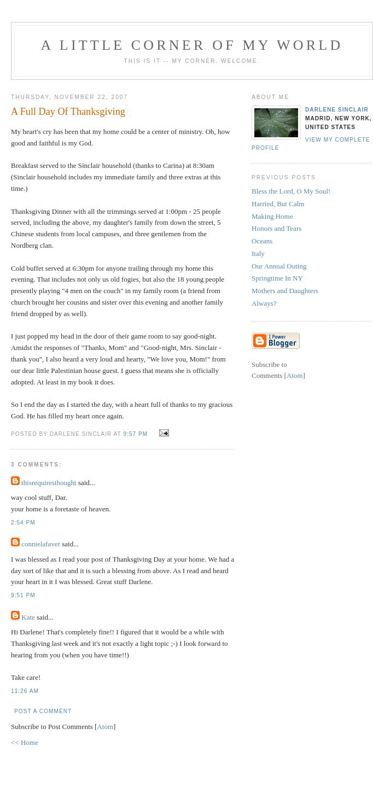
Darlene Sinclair (337, 110)
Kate (28, 617)
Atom (105, 726)
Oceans (262, 241)
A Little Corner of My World (192, 45)
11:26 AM (25, 691)
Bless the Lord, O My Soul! (291, 191)
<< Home (24, 742)
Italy (258, 253)
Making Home (272, 216)
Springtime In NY (277, 278)
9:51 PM (23, 595)
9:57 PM (136, 434)
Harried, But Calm (278, 204)
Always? (264, 303)
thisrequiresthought (48, 483)
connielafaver (40, 544)
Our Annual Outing (279, 266)
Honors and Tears (276, 228)
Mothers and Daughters (285, 291)
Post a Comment (43, 711)
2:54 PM (23, 523)
